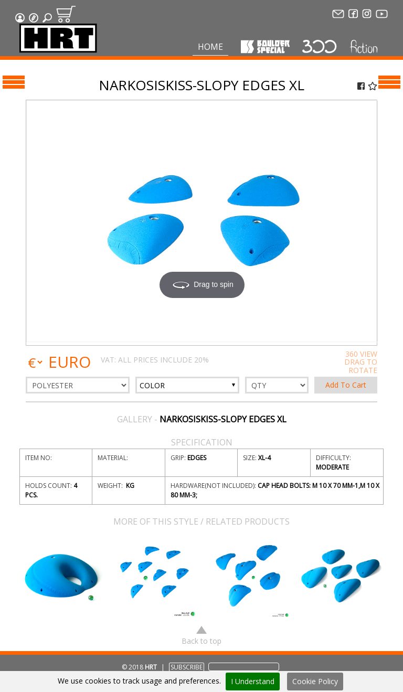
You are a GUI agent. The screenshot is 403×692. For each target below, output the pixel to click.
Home (210, 46)
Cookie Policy (315, 681)
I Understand (252, 681)
